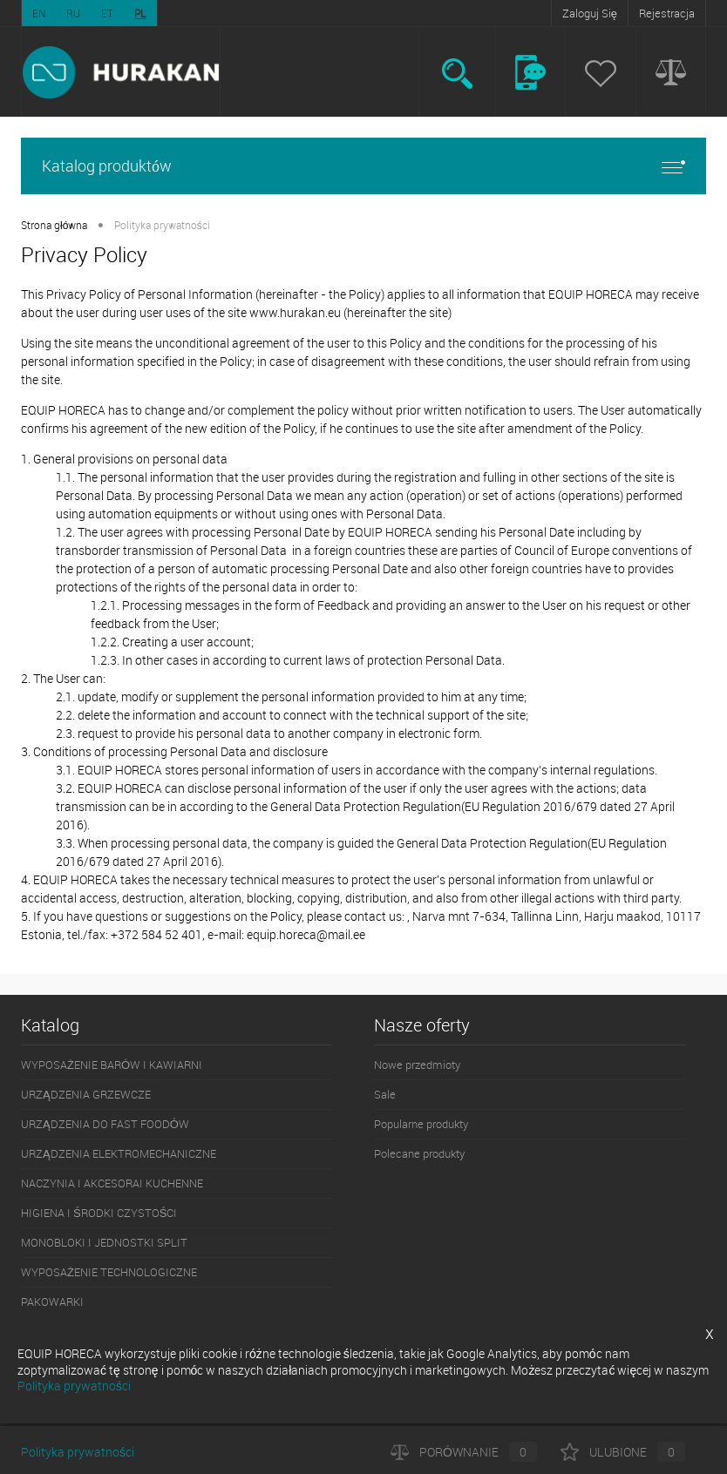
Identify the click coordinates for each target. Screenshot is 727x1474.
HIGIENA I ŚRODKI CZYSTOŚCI (99, 1212)
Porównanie (464, 1452)
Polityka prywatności (77, 1452)
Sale (385, 1094)
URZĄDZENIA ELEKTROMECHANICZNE (118, 1153)
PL (140, 13)
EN (38, 13)
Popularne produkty (421, 1124)
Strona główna (54, 225)
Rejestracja (667, 13)
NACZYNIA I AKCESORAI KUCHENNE (112, 1183)
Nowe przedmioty (417, 1064)
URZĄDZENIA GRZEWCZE (86, 1094)
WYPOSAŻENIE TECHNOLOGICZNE (109, 1272)
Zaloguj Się (589, 13)
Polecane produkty (419, 1153)
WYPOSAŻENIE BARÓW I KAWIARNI (111, 1064)
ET (107, 13)
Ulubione (623, 1452)
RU (73, 13)
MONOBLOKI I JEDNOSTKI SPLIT (104, 1242)
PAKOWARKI (52, 1301)
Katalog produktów (363, 166)
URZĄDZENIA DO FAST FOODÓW (105, 1124)
